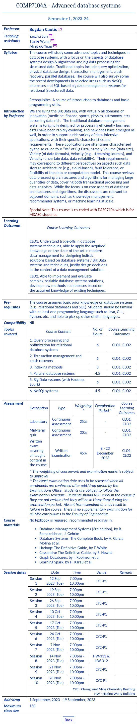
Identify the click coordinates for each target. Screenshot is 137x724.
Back (68, 719)
